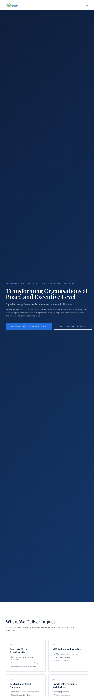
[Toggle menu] (86, 4)
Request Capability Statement (73, 328)
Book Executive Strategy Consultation (29, 328)
